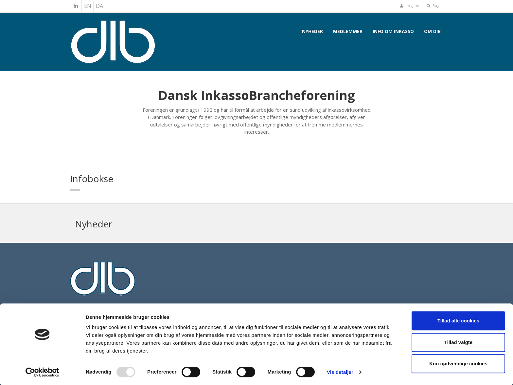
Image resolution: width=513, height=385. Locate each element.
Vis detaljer (340, 372)
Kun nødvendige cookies (458, 363)
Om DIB (432, 31)
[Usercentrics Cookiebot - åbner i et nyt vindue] (42, 372)
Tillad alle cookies (458, 320)
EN (87, 6)
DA (99, 6)
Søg (433, 6)
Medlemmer (348, 31)
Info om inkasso (393, 31)
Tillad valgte (458, 342)
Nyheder (312, 31)
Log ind (409, 6)
